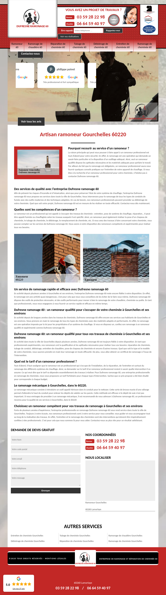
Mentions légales (55, 558)
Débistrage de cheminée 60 (101, 45)
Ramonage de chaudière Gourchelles (125, 535)
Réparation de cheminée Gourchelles (77, 540)
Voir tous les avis (31, 121)
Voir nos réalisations (69, 36)
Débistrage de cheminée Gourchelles (28, 540)
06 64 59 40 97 (91, 23)
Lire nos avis (19, 589)
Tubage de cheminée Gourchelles (75, 535)
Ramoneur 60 (17, 45)
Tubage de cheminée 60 (79, 45)
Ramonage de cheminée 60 (144, 45)
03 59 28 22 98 (91, 17)
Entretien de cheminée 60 (123, 45)
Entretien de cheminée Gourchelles (27, 535)
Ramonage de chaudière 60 (35, 45)
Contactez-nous (30, 53)
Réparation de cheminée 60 (58, 45)
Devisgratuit (115, 19)
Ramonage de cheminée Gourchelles (125, 540)
